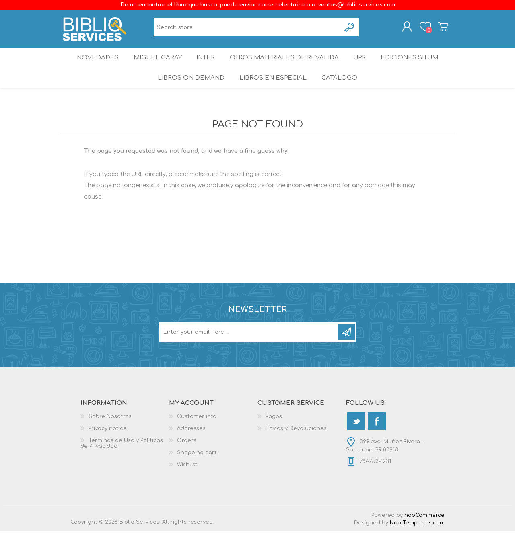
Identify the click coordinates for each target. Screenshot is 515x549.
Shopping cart (435, 29)
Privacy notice (108, 446)
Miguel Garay (154, 66)
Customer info (196, 434)
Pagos (274, 434)
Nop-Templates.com (417, 540)
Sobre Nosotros (110, 434)
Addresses (191, 446)
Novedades (92, 66)
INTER (205, 66)
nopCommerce (424, 533)
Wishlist (187, 482)
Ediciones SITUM (414, 66)
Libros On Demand (189, 92)
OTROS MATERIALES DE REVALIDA (285, 66)
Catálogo (340, 92)
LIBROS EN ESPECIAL (272, 92)
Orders (186, 458)
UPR (361, 66)
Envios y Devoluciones (296, 446)
